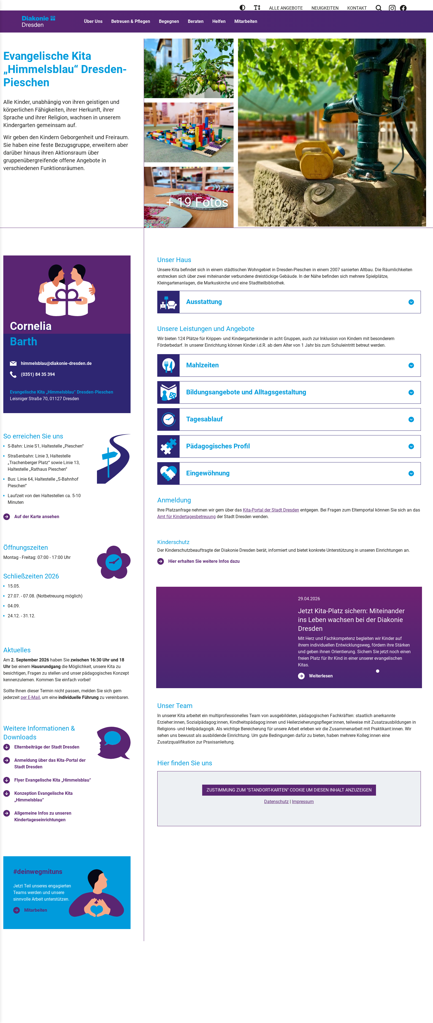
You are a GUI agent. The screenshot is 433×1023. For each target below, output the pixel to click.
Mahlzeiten (202, 365)
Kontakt (357, 8)
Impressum (303, 833)
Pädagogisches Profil (218, 446)
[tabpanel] (289, 653)
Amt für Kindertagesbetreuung (186, 516)
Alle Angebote (286, 8)
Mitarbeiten (245, 27)
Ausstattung (204, 302)
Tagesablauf (204, 419)
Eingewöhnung (208, 473)
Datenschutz (276, 833)
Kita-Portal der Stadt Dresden (271, 510)
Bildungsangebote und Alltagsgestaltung (246, 392)
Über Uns (93, 27)
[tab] (377, 702)
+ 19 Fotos (197, 202)
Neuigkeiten (325, 8)
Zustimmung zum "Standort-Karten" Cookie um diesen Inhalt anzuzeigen (289, 821)
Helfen (219, 27)
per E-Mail (30, 697)
